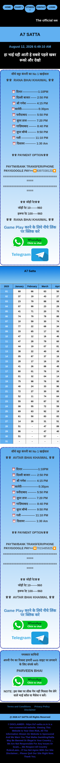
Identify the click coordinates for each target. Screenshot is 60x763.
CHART (19, 7)
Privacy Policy (42, 706)
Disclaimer (30, 709)
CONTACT (41, 7)
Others (30, 8)
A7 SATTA (30, 34)
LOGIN (52, 7)
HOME (8, 7)
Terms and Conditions (19, 706)
